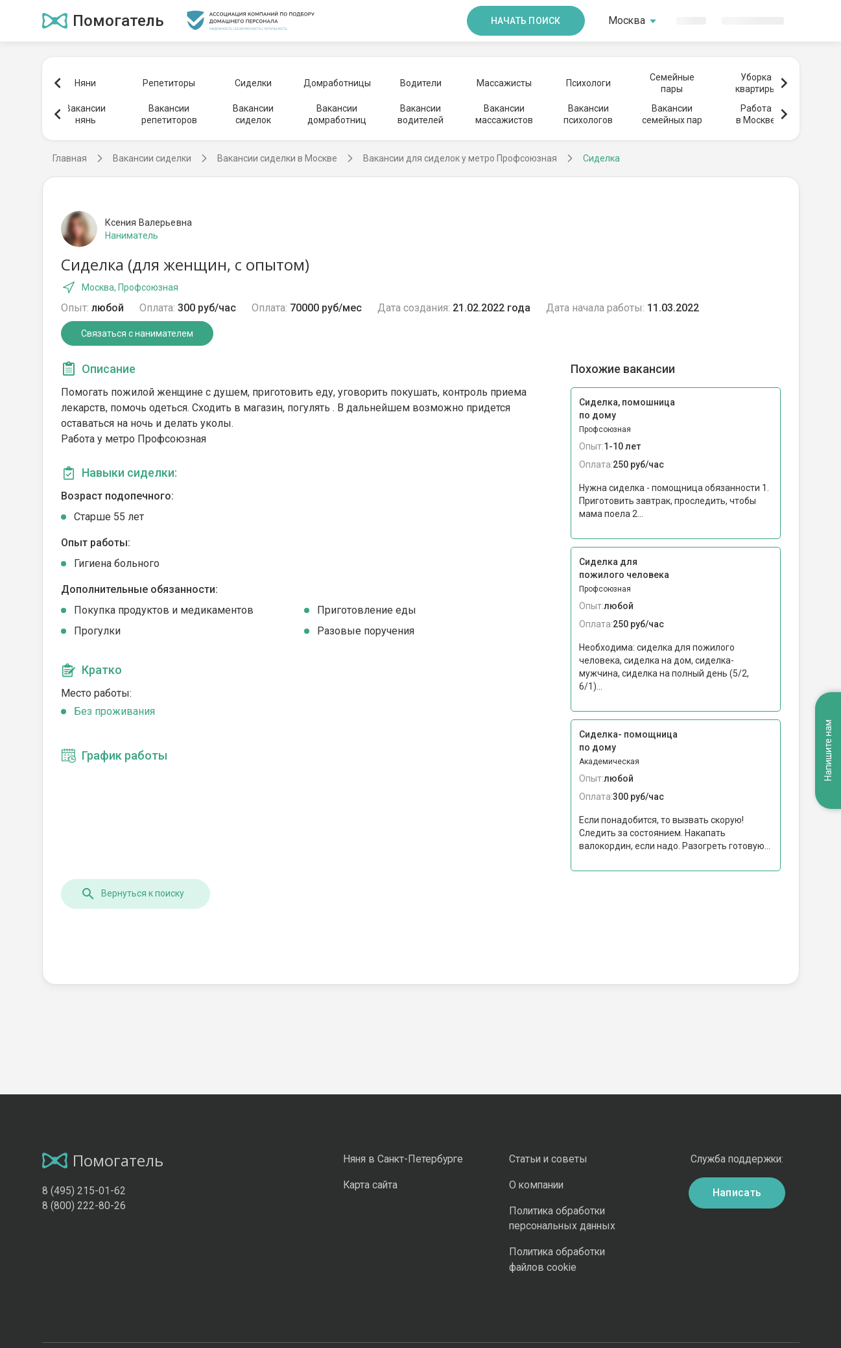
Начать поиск (526, 21)
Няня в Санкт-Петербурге (403, 1159)
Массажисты (504, 83)
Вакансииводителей (420, 114)
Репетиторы (169, 83)
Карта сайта (370, 1185)
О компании (536, 1185)
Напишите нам (828, 750)
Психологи (588, 83)
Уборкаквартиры (755, 83)
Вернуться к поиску (132, 894)
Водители (421, 83)
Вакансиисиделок (253, 114)
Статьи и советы (548, 1159)
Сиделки (253, 83)
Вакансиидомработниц (336, 114)
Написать (737, 1192)
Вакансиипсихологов (588, 114)
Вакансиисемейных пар (672, 114)
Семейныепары (672, 83)
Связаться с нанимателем (137, 333)
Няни (85, 83)
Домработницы (336, 83)
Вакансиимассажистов (504, 114)
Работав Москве (756, 114)
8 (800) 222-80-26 (84, 1205)
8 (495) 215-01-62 (84, 1191)
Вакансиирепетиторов (169, 114)
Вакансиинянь (85, 114)
